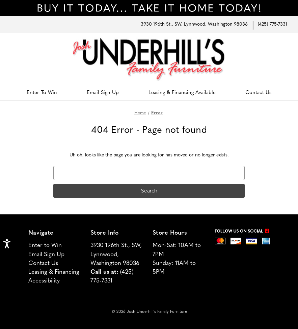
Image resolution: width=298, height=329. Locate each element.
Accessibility (44, 281)
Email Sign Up (103, 92)
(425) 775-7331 (272, 24)
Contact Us (258, 92)
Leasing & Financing (53, 272)
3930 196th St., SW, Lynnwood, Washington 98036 (194, 24)
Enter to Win (45, 245)
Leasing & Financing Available (182, 92)
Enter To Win (42, 92)
